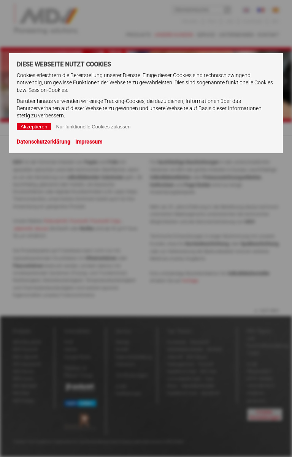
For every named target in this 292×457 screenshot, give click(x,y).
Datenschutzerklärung (43, 142)
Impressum (88, 142)
